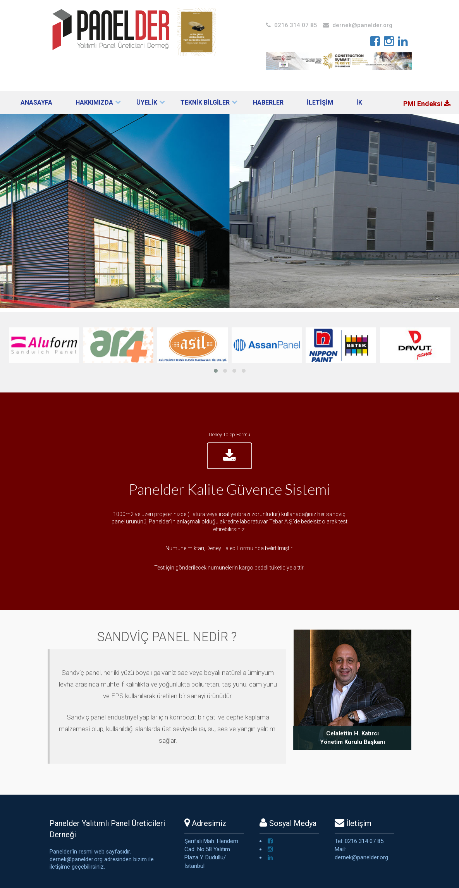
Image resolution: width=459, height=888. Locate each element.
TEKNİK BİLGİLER (205, 102)
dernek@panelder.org (362, 25)
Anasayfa (36, 102)
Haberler (268, 102)
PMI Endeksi (426, 104)
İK (359, 102)
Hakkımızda (94, 102)
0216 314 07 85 (295, 25)
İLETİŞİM (320, 102)
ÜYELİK (146, 102)
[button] (215, 371)
